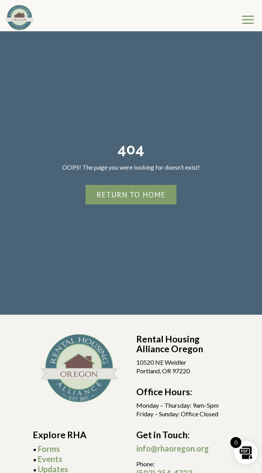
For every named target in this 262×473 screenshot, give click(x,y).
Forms (49, 448)
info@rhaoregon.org (172, 448)
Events (50, 459)
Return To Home (131, 195)
